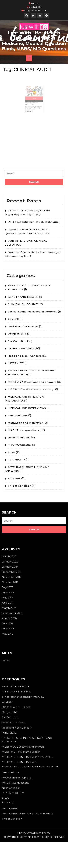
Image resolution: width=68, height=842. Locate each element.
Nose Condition (18, 437)
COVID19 (14, 318)
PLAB (11, 452)
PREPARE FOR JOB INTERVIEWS (32, 100)
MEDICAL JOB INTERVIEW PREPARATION (27, 756)
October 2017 (10, 582)
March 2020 (9, 556)
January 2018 (10, 566)
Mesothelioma (18, 415)
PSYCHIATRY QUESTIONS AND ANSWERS (27, 813)
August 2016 (9, 618)
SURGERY (14, 478)
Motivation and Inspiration (26, 422)
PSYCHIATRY (16, 459)
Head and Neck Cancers (25, 355)
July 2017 (7, 587)
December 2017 (11, 571)
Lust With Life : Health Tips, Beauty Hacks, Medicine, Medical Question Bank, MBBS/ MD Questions (34, 40)
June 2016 (8, 628)
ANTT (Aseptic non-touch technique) (34, 221)
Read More (31, 104)
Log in (5, 660)
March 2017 (9, 607)
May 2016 (7, 633)
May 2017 (7, 597)
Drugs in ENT (17, 333)
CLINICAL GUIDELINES (23, 304)
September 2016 (12, 613)
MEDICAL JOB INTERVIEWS (27, 408)
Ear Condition (17, 341)
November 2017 (11, 576)
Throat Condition (19, 485)
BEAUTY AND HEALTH (23, 296)
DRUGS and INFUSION (23, 326)
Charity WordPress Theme (34, 833)
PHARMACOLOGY (20, 444)
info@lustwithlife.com (35, 10)
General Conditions (21, 348)
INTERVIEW (16, 363)
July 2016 (7, 623)
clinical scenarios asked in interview (32, 311)
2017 (34, 98)
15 (34, 96)
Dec (33, 96)
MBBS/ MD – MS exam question (29, 389)
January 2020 (10, 561)
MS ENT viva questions (23, 430)
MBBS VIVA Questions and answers (32, 381)
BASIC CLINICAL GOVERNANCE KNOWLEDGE (30, 766)
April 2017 (8, 602)
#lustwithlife (35, 7)
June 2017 (8, 592)
